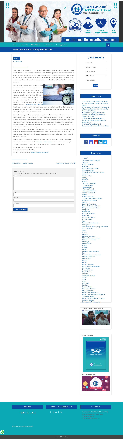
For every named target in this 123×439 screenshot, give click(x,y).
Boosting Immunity (88, 213)
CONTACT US (48, 45)
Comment (17, 176)
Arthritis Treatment (89, 183)
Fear (83, 253)
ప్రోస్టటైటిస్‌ (85, 162)
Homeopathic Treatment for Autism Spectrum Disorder (93, 299)
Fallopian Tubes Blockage (90, 251)
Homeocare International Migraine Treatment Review (93, 295)
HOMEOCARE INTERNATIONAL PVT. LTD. (95, 412)
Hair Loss (85, 285)
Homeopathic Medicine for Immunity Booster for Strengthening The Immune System (95, 103)
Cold (83, 221)
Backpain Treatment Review (91, 208)
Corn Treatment (87, 228)
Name (15, 195)
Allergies (85, 174)
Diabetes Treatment (88, 236)
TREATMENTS (35, 45)
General (84, 277)
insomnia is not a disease (34, 105)
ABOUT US (24, 45)
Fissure (84, 260)
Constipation (86, 225)
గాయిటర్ (84, 158)
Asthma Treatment (88, 196)
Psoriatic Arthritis (88, 189)
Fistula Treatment (88, 264)
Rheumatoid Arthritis (90, 191)
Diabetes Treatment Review (91, 238)
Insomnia (16, 58)
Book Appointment (62, 45)
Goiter (84, 279)
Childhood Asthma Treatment (92, 198)
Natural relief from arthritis (66, 163)
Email (15, 200)
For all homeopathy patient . (91, 266)
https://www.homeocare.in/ (40, 152)
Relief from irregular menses (22, 163)
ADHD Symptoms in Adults (90, 168)
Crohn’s (84, 232)
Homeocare (18, 61)
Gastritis (85, 274)
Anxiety (84, 178)
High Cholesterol (87, 291)
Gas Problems (86, 272)
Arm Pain (85, 180)
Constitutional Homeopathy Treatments (95, 227)
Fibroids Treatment (88, 257)
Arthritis (85, 181)
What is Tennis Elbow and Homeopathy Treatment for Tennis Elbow (95, 125)
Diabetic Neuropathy (89, 240)
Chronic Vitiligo (87, 219)
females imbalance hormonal (91, 255)
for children (86, 268)
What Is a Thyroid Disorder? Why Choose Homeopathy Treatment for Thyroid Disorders (93, 114)
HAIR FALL (85, 283)
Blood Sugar (86, 212)
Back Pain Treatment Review (91, 206)
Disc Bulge (85, 242)
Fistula (84, 262)
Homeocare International (44, 142)
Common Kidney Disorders (90, 223)
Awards (84, 202)
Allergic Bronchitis (88, 170)
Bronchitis (85, 215)
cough (84, 230)
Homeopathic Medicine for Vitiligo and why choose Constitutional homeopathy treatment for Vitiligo (95, 109)
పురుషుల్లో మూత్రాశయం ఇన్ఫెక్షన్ (91, 160)
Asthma (84, 195)
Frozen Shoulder (87, 270)
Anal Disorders (87, 176)
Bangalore (85, 210)
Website (16, 206)
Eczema (84, 245)
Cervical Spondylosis (88, 217)
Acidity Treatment (88, 164)
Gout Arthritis (88, 185)
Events (84, 249)
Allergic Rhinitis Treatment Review (93, 172)
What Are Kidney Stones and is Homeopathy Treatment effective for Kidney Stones (94, 120)
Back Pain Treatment (89, 204)
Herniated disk (87, 287)
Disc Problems (86, 244)
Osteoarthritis (87, 187)
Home (15, 45)
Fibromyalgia (86, 259)
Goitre (84, 281)
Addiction (85, 166)
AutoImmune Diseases (89, 200)
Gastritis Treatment (88, 276)
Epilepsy (85, 247)
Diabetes (85, 234)
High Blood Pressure (89, 289)
